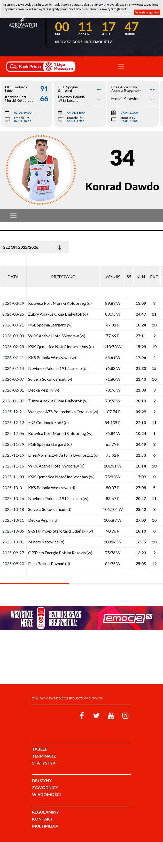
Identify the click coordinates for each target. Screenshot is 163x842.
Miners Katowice (43, 541)
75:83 (110, 476)
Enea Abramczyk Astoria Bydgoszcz (60, 455)
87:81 (111, 324)
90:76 (111, 530)
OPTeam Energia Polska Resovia (57, 552)
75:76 (110, 552)
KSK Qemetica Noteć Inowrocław (58, 346)
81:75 (110, 563)
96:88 (110, 368)
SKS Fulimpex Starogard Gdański (57, 530)
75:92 (111, 455)
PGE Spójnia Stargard (47, 324)
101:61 (110, 465)
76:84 (110, 433)
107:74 (111, 411)
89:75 (110, 313)
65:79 (111, 444)
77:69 (111, 335)
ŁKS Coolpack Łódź (45, 422)
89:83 (110, 303)
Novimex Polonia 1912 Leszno (55, 368)
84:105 (111, 422)
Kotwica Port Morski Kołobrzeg (57, 303)
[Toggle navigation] (121, 66)
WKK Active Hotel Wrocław (53, 335)
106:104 (110, 509)
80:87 (111, 487)
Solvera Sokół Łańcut (47, 379)
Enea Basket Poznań (46, 563)
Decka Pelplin (40, 389)
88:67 (111, 498)
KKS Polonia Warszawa (48, 357)
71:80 (110, 379)
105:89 (110, 520)
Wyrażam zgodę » (147, 12)
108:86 (110, 541)
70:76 (110, 400)
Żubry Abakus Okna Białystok (55, 313)
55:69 (110, 357)
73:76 (110, 389)
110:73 (110, 346)
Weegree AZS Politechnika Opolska (60, 411)
